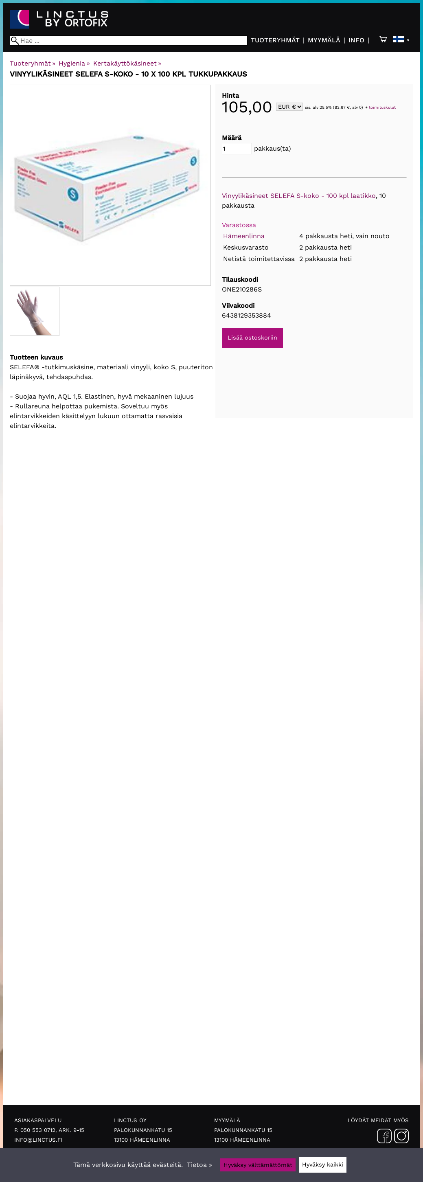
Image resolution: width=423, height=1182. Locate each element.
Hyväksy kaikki (322, 1164)
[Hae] (129, 40)
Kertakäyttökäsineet (127, 63)
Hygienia (74, 63)
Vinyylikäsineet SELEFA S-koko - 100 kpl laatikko (299, 196)
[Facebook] (384, 1138)
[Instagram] (401, 1138)
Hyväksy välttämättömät (258, 1165)
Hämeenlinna (244, 236)
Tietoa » (199, 1165)
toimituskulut (382, 107)
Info (356, 40)
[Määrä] (237, 148)
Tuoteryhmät (275, 40)
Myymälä (324, 40)
